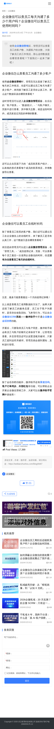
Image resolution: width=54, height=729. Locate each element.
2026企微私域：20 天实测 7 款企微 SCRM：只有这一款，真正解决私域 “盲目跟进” (36, 601)
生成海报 (9, 494)
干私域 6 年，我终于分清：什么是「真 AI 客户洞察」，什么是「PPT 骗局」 (35, 616)
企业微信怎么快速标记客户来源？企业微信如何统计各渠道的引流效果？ (36, 572)
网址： (9, 667)
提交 (27, 681)
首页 (4, 11)
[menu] (50, 3)
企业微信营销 (21, 46)
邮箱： (8, 660)
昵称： (8, 653)
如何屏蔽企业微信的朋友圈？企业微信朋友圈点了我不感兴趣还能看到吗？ (36, 557)
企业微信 (37, 33)
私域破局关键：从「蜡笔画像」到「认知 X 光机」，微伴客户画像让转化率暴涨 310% (35, 586)
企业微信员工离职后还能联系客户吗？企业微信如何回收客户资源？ (36, 542)
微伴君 (5, 33)
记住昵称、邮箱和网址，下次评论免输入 (22, 673)
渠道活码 (45, 382)
